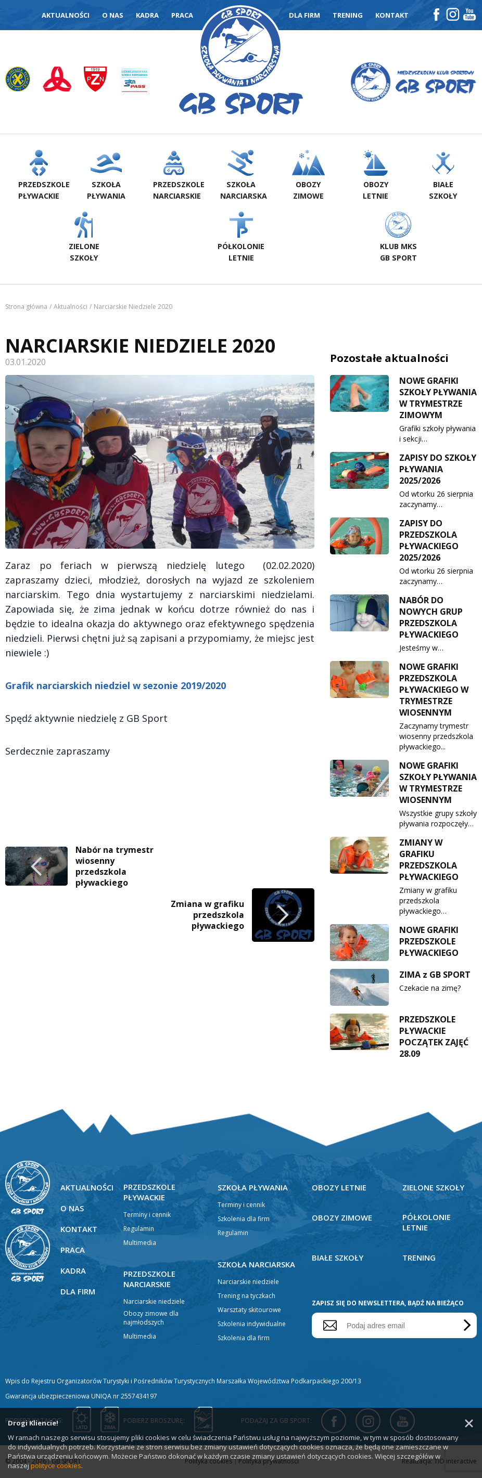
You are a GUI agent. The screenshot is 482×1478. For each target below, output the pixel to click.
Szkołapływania (106, 176)
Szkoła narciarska (257, 1265)
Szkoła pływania (253, 1188)
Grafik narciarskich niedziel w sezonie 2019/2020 (116, 513)
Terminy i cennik (147, 1215)
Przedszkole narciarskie (149, 1279)
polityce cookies (56, 1465)
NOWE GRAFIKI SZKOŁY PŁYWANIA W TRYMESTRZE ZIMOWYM (438, 399)
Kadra (147, 15)
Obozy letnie (339, 1188)
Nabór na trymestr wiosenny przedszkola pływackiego (114, 692)
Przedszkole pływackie (149, 1193)
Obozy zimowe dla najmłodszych (151, 1319)
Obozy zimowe (342, 1218)
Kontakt (392, 15)
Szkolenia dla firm (244, 1219)
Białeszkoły (443, 176)
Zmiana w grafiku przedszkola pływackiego (207, 740)
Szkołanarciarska (243, 176)
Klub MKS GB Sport (398, 238)
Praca (182, 15)
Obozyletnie (375, 176)
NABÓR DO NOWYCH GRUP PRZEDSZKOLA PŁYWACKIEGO (431, 618)
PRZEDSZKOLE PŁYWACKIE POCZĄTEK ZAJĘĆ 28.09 (433, 1037)
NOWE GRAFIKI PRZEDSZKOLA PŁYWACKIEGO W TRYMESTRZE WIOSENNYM (433, 690)
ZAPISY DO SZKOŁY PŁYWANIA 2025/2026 (437, 470)
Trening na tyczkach (246, 1296)
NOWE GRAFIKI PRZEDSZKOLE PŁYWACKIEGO (429, 942)
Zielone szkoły (433, 1188)
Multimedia (139, 1243)
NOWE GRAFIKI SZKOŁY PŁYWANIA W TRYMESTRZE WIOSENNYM (438, 784)
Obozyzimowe (308, 176)
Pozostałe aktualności (389, 359)
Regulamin (138, 1229)
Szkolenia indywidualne (252, 1324)
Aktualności (66, 15)
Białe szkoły (338, 1258)
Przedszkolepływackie (43, 176)
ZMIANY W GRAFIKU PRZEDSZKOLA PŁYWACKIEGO (429, 861)
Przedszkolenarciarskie (178, 176)
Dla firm (304, 15)
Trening (348, 15)
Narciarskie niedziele (154, 1302)
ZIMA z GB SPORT (435, 975)
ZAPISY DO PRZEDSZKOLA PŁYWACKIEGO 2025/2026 (429, 541)
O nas (112, 15)
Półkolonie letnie (426, 1223)
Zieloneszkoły (84, 238)
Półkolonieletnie (241, 238)
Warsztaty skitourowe (249, 1310)
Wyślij (465, 1326)
